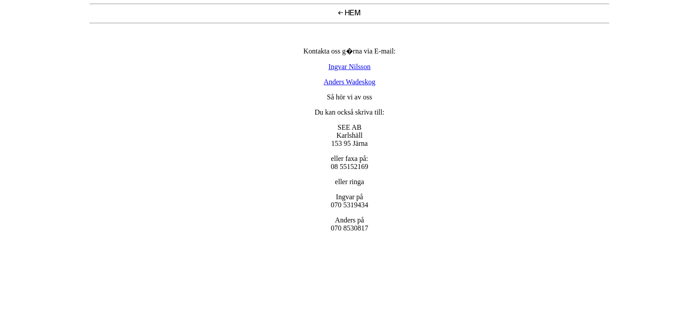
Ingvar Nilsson (350, 66)
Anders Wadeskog (349, 82)
